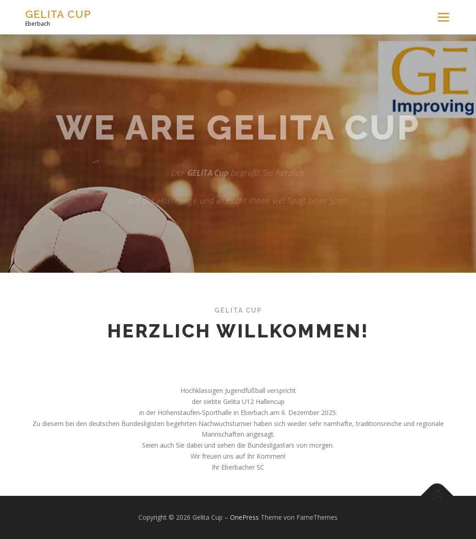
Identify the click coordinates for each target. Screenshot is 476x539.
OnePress (244, 517)
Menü (443, 17)
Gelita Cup (58, 14)
